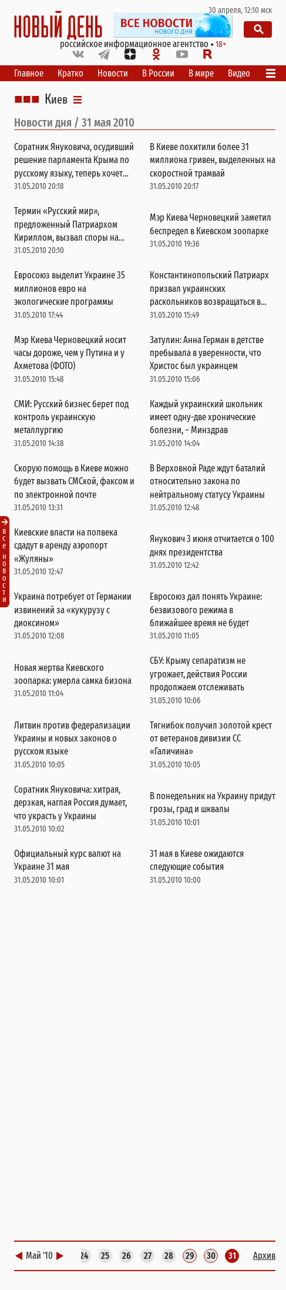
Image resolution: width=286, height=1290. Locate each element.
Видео (239, 73)
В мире (201, 73)
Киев (56, 99)
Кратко (70, 73)
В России (158, 73)
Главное (28, 73)
